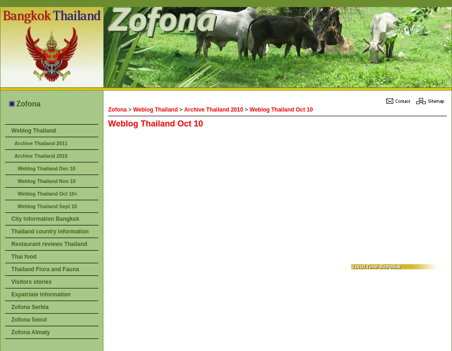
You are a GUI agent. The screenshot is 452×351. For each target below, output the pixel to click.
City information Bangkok (45, 219)
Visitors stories (31, 282)
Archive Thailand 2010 (41, 156)
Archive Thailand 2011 (41, 143)
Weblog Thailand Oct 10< (48, 194)
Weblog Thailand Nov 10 (47, 181)
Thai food (23, 256)
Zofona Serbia (29, 307)
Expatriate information (40, 294)
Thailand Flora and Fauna (45, 269)
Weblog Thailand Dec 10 (46, 168)
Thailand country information (50, 231)
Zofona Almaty (30, 332)
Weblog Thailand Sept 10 (47, 206)
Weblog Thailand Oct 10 (281, 109)
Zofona (24, 104)
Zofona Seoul (29, 319)
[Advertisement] (233, 196)
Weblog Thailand (33, 130)
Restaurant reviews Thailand (49, 244)
